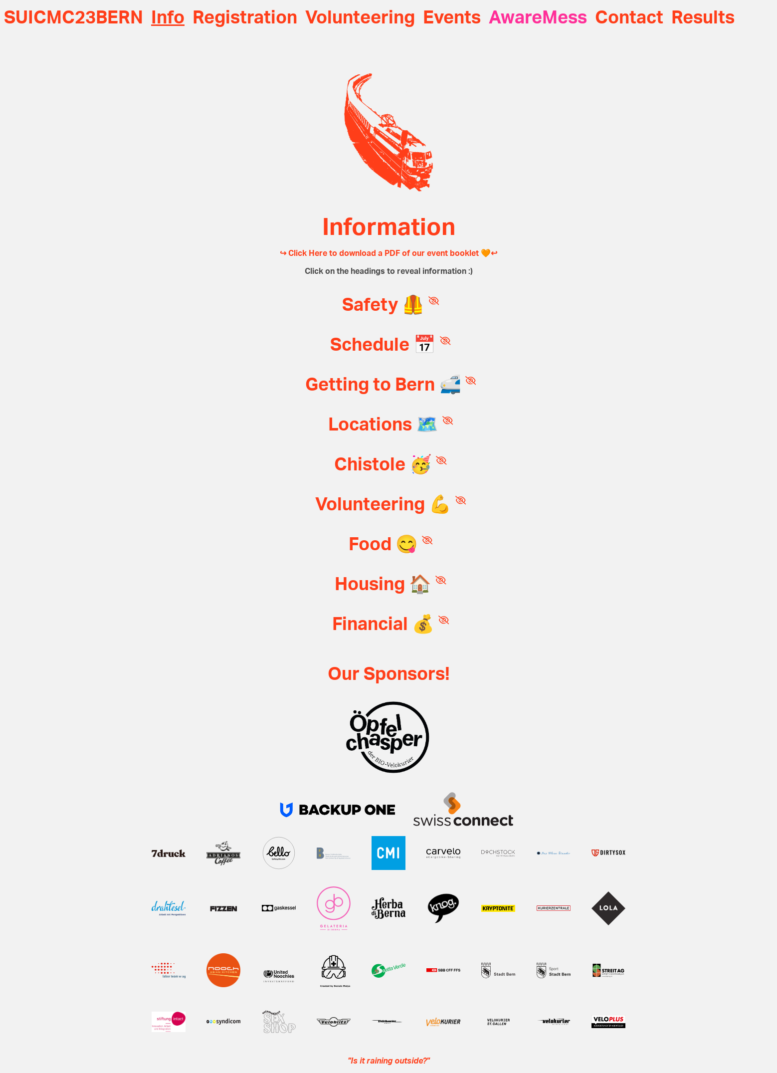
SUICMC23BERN (73, 18)
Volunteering (360, 18)
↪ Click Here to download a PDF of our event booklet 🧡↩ (388, 253)
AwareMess (538, 18)
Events (452, 18)
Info (168, 18)
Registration (245, 18)
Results (703, 18)
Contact (629, 18)
